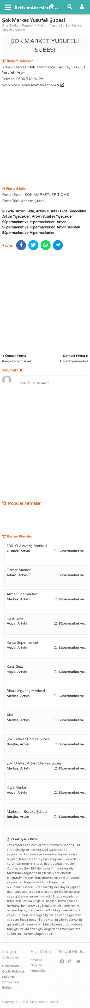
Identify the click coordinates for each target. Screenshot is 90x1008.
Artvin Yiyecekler (16, 216)
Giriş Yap (36, 965)
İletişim (7, 988)
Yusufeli (56, 26)
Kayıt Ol (36, 960)
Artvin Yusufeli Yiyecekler (52, 216)
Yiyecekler (77, 211)
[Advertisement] (45, 138)
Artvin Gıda (25, 211)
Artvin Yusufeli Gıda (51, 211)
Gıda (10, 211)
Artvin (41, 26)
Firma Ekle (38, 971)
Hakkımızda (10, 966)
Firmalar (28, 26)
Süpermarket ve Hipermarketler (28, 222)
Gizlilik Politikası (13, 972)
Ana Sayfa (10, 26)
